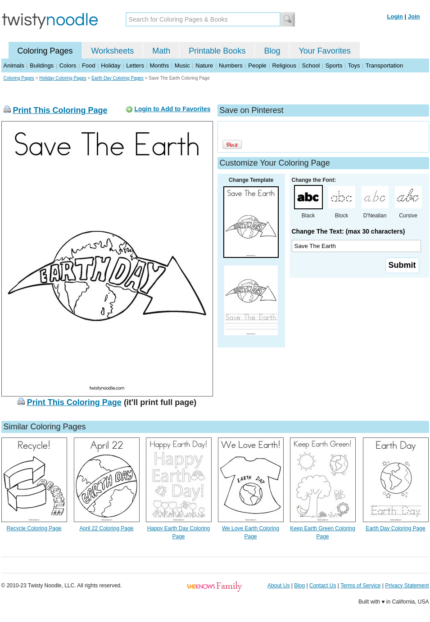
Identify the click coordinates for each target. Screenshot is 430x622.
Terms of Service (360, 585)
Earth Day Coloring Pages (117, 78)
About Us (278, 585)
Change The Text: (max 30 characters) (348, 231)
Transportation (384, 65)
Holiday (110, 65)
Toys (354, 65)
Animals (14, 65)
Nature (204, 65)
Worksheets (112, 50)
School (311, 65)
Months (159, 65)
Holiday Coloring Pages (62, 78)
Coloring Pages (45, 50)
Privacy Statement (407, 585)
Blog (272, 50)
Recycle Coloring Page (33, 528)
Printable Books (217, 50)
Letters (135, 65)
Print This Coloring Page (60, 110)
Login (395, 16)
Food (88, 65)
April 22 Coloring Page (106, 528)
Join (414, 16)
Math (161, 50)
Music (182, 65)
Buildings (42, 65)
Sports (334, 65)
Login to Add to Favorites (172, 109)
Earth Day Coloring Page (395, 528)
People (257, 65)
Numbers (231, 65)
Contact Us (322, 585)
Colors (68, 65)
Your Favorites (324, 50)
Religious (284, 65)
